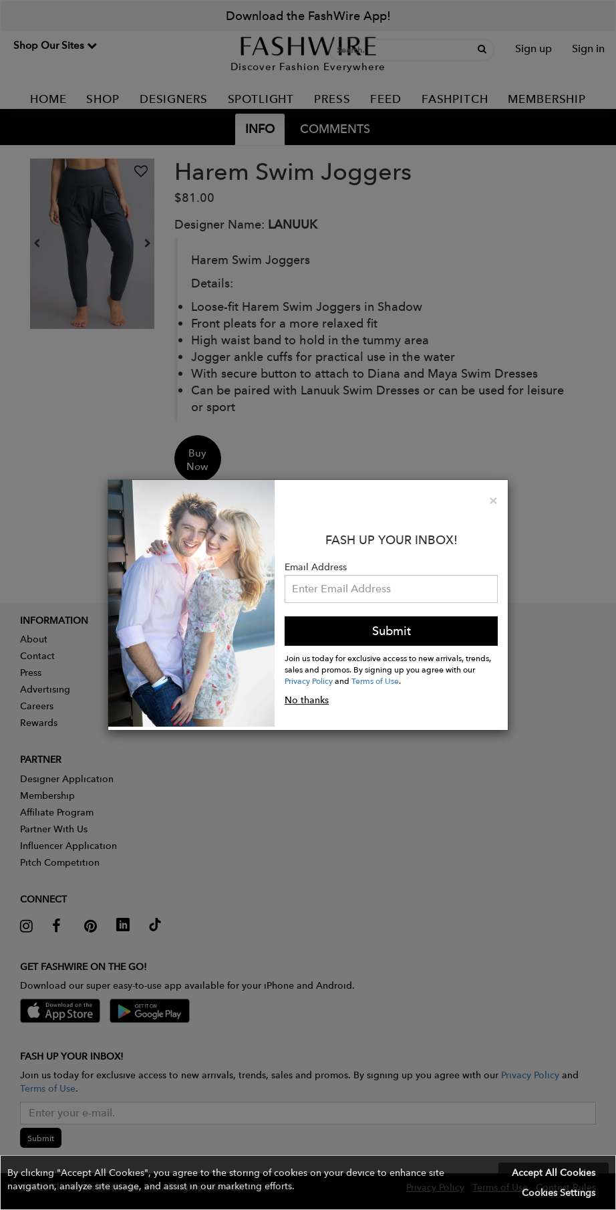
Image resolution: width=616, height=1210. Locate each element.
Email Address (316, 567)
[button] (308, 1182)
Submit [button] (391, 630)
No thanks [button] (307, 700)
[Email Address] (391, 589)
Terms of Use (375, 680)
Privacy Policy (309, 680)
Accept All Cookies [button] (553, 1173)
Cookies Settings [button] (558, 1193)
